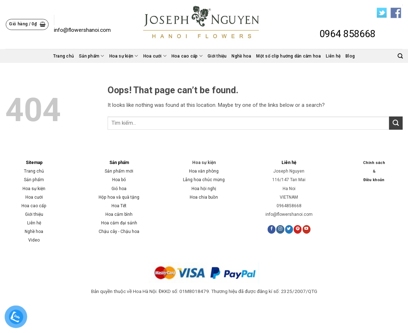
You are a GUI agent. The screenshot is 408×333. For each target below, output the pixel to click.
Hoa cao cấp (187, 56)
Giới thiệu (217, 56)
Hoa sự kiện (123, 56)
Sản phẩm (91, 56)
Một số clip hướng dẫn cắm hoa (288, 56)
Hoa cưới (154, 56)
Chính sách (374, 162)
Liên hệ (333, 56)
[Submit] (396, 123)
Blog (350, 56)
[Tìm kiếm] (400, 56)
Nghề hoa (241, 56)
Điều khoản (373, 180)
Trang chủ (63, 56)
